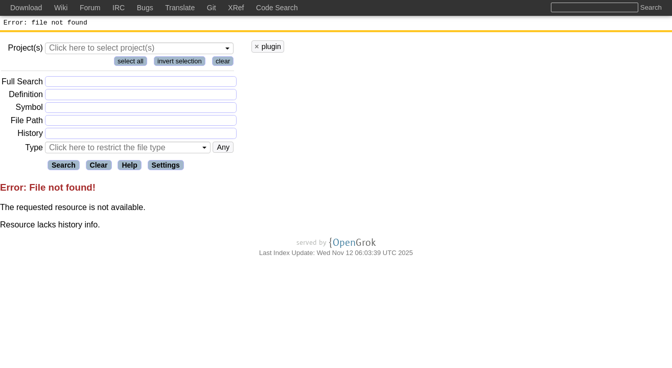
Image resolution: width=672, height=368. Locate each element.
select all (131, 62)
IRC (118, 8)
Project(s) (25, 49)
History (30, 134)
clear (223, 62)
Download (26, 8)
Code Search (277, 8)
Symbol (29, 109)
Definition (26, 95)
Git (211, 8)
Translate (180, 8)
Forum (90, 8)
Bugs (145, 8)
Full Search (22, 83)
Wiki (60, 8)
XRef (236, 8)
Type (34, 149)
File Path (27, 122)
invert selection (179, 62)
